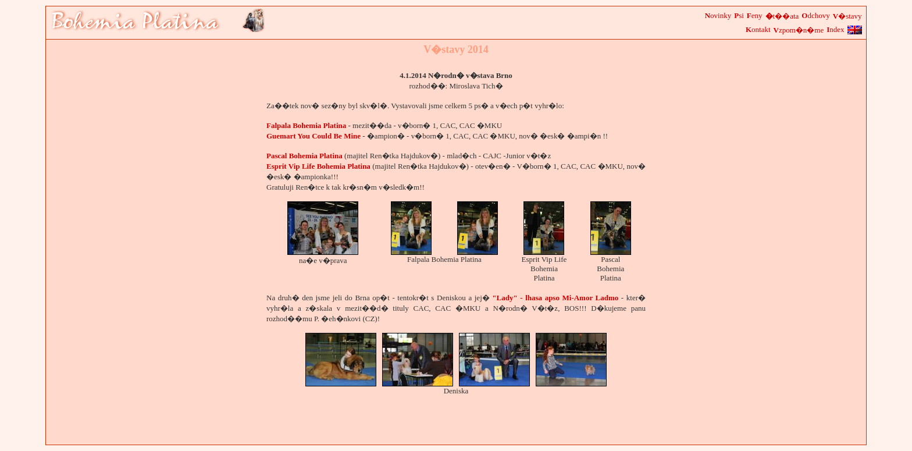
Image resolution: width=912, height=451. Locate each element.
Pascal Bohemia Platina (304, 155)
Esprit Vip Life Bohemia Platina (318, 166)
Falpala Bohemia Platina (306, 125)
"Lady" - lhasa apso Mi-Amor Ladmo (555, 297)
